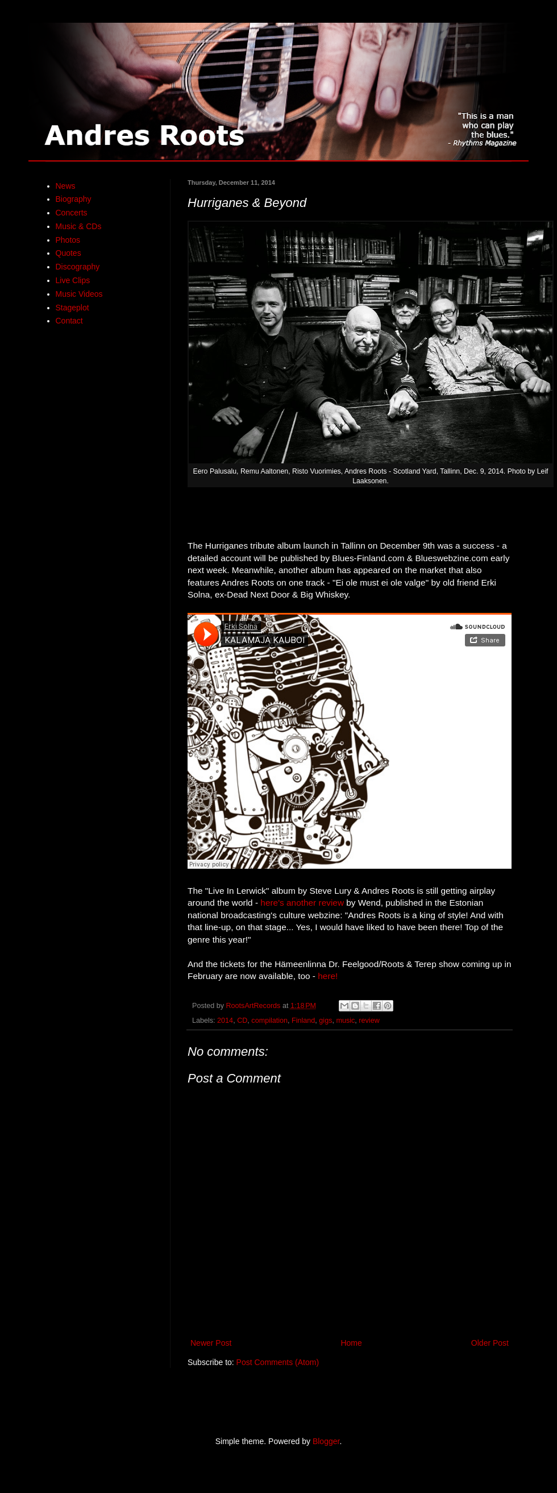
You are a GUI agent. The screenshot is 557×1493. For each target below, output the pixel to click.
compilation (269, 1021)
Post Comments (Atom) (277, 1362)
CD (242, 1021)
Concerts (72, 212)
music (345, 1021)
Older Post (490, 1342)
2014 (225, 1021)
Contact (69, 320)
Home (350, 1342)
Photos (68, 239)
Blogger (326, 1441)
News (66, 185)
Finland (303, 1021)
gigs (325, 1021)
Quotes (68, 253)
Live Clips (73, 280)
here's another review (302, 902)
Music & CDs (79, 226)
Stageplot (72, 307)
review (369, 1021)
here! (328, 976)
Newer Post (210, 1342)
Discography (78, 266)
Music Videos (79, 293)
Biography (74, 199)
